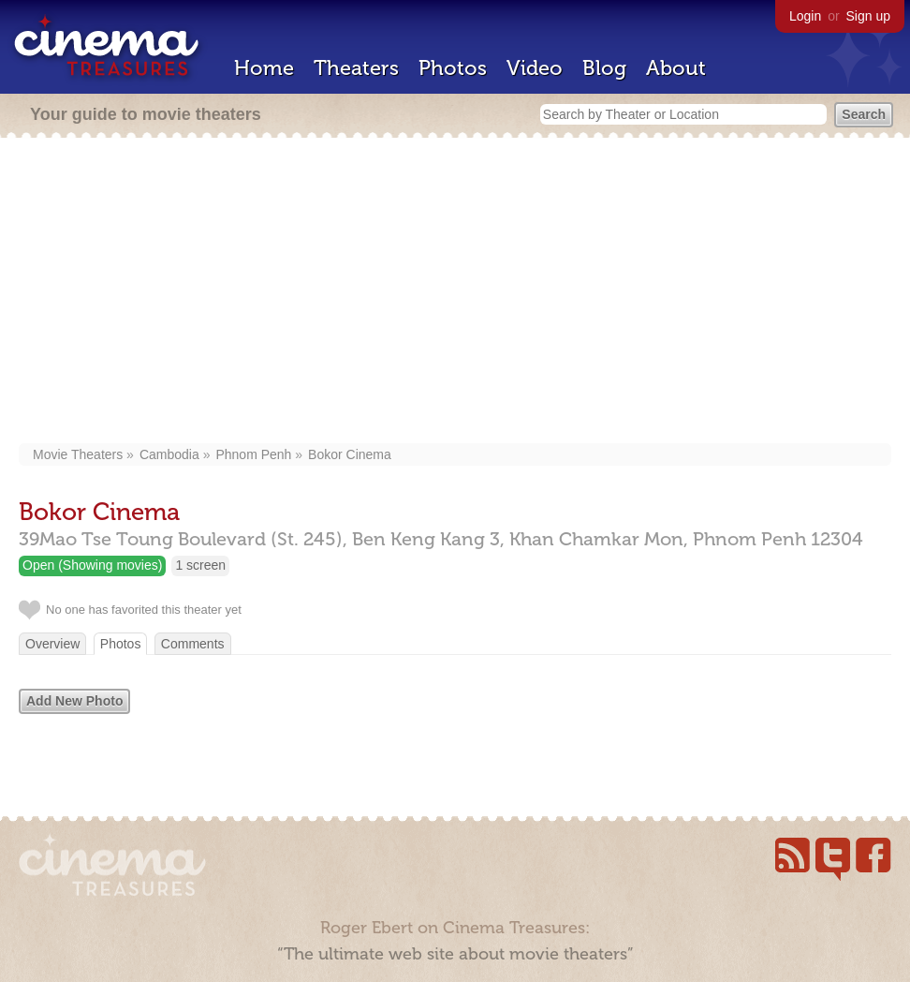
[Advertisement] (455, 292)
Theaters (356, 68)
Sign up (868, 15)
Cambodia (169, 454)
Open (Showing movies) (92, 565)
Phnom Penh (253, 454)
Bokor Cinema (349, 454)
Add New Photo (74, 700)
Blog (604, 68)
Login (805, 15)
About (676, 68)
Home (264, 68)
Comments (193, 643)
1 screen (200, 565)
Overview (52, 643)
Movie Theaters (78, 454)
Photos (452, 68)
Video (534, 68)
